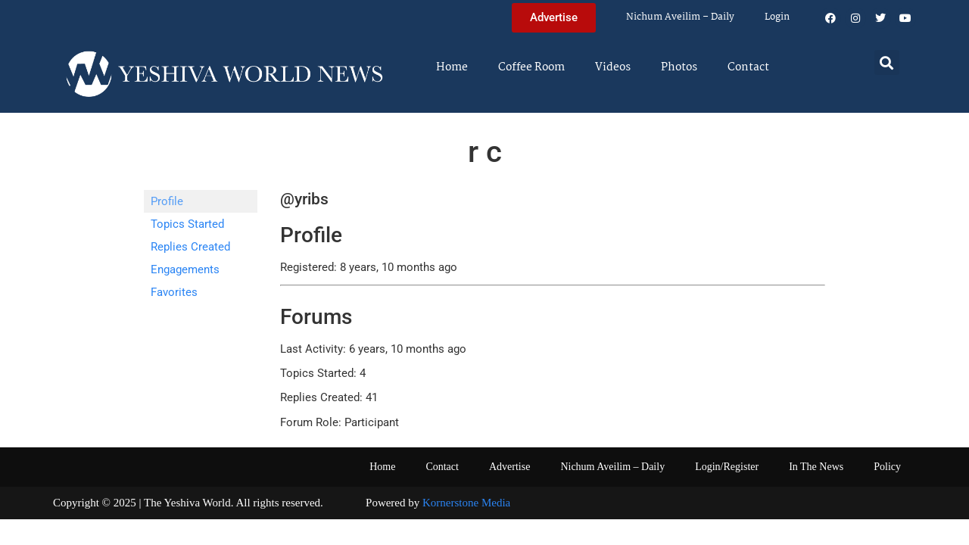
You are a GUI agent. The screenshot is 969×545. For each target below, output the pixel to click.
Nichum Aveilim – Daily (680, 17)
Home (452, 67)
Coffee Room (531, 67)
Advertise (509, 466)
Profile (167, 201)
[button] (886, 62)
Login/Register (727, 466)
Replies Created (190, 247)
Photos (679, 67)
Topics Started (187, 224)
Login (777, 17)
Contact (748, 67)
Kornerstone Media (466, 503)
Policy (887, 466)
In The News (816, 466)
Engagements (185, 269)
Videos (613, 67)
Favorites (174, 292)
